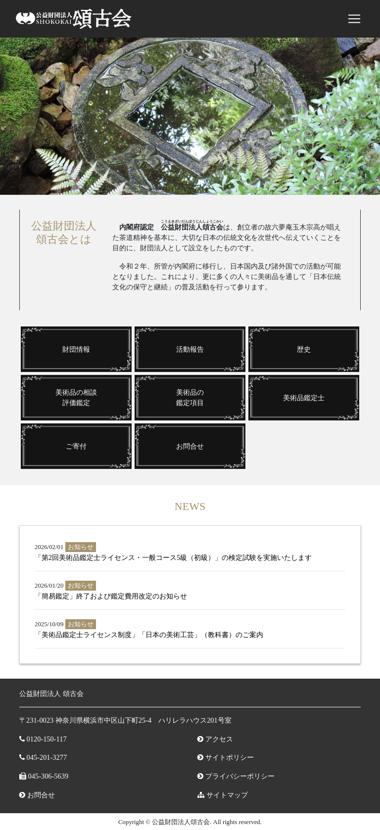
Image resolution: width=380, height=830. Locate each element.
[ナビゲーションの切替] (354, 19)
